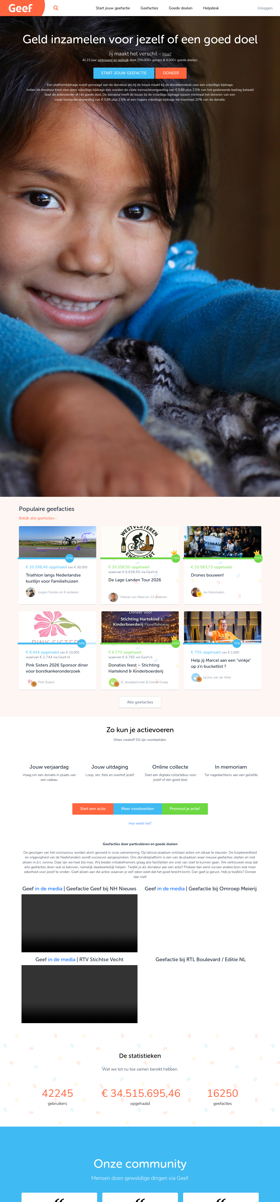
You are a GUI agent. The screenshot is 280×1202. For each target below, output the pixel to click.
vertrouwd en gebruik (113, 60)
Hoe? (166, 54)
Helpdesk (211, 8)
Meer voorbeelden (137, 808)
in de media (48, 888)
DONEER (174, 73)
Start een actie (86, 808)
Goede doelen (180, 8)
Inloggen (265, 8)
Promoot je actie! (192, 808)
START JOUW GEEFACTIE (124, 73)
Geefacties (149, 8)
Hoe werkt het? (140, 823)
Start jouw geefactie (113, 8)
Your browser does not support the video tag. (80, 923)
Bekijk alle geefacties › (37, 518)
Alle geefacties (140, 702)
